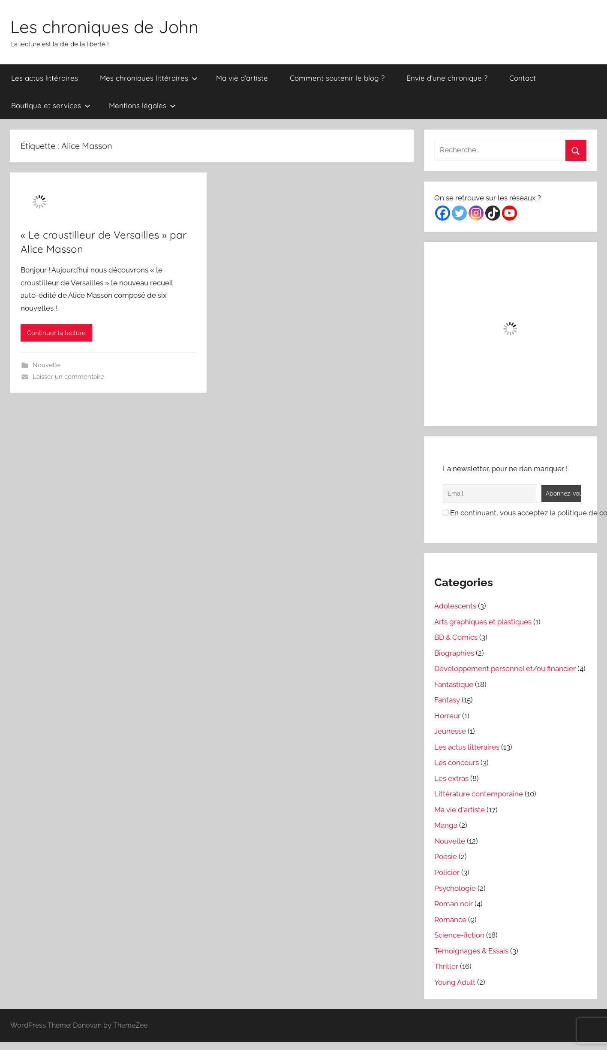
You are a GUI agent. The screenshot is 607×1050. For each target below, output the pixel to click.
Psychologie (455, 888)
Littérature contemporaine (478, 794)
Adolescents (455, 606)
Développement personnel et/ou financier (505, 668)
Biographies (454, 653)
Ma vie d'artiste (459, 809)
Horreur (447, 715)
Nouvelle (46, 365)
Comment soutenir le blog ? (337, 77)
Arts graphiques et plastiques (483, 621)
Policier (447, 872)
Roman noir (453, 903)
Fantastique (453, 684)
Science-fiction (459, 935)
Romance (450, 919)
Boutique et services (50, 105)
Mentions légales (142, 105)
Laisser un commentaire (68, 377)
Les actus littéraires (44, 77)
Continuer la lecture (56, 333)
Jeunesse (450, 731)
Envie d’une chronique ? (446, 77)
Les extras (451, 778)
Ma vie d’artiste (242, 77)
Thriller (446, 966)
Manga (445, 825)
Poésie (445, 856)
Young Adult (454, 982)
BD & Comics (456, 637)
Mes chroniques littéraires (149, 77)
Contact (522, 77)
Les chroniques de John (104, 26)
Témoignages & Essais (471, 951)
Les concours (456, 762)
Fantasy (447, 700)
